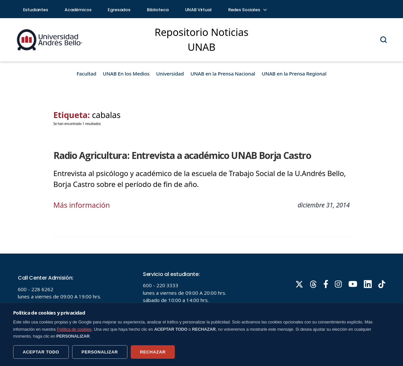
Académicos (78, 10)
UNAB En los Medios (126, 73)
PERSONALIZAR (100, 352)
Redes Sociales (247, 10)
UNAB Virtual (198, 10)
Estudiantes (35, 10)
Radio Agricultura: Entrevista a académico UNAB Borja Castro (182, 155)
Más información (81, 205)
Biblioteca (158, 10)
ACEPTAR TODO (41, 352)
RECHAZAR (153, 352)
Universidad (170, 73)
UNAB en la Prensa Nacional (222, 73)
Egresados (119, 10)
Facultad (86, 73)
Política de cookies (74, 329)
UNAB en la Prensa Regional (294, 73)
